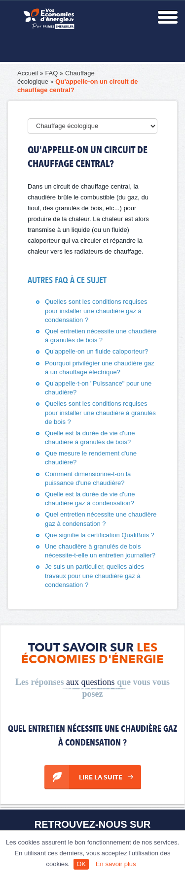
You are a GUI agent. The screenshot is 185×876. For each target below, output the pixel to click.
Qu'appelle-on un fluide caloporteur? (96, 351)
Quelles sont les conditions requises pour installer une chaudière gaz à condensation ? (96, 310)
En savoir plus (116, 864)
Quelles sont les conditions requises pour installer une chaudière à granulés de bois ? (100, 412)
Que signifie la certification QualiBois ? (99, 535)
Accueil (27, 73)
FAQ (51, 73)
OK (81, 864)
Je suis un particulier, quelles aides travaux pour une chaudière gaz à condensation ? (94, 575)
